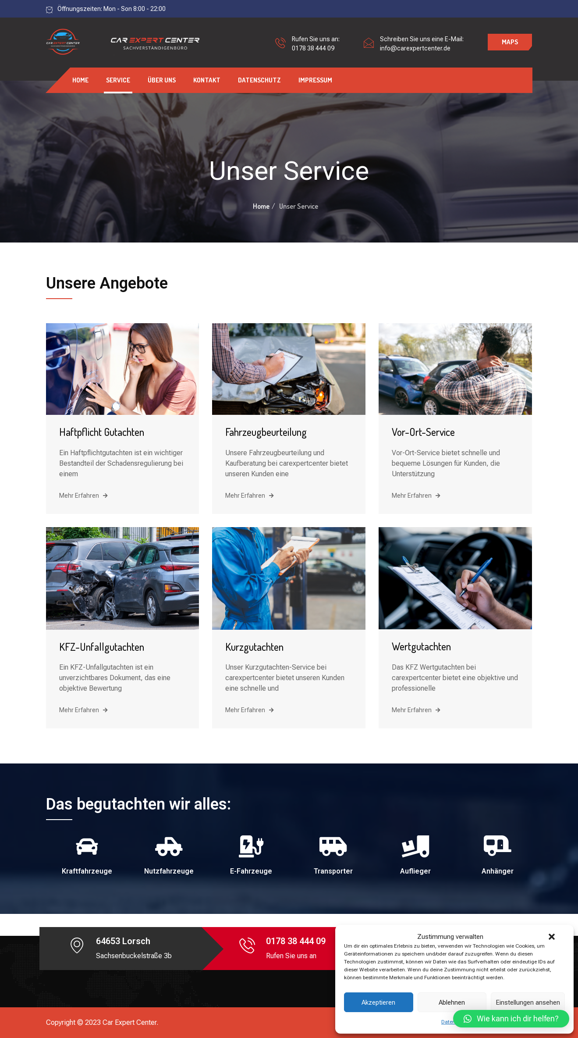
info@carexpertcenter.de (415, 48)
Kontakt (206, 80)
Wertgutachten (421, 646)
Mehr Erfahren (83, 495)
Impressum (315, 80)
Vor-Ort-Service (423, 432)
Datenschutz (259, 80)
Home (80, 80)
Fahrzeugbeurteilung (266, 432)
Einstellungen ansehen (528, 1002)
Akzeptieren (378, 1002)
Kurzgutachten (254, 646)
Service (118, 80)
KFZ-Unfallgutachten (101, 646)
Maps (510, 42)
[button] (551, 936)
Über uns (162, 80)
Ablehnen (452, 1002)
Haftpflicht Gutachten (101, 432)
